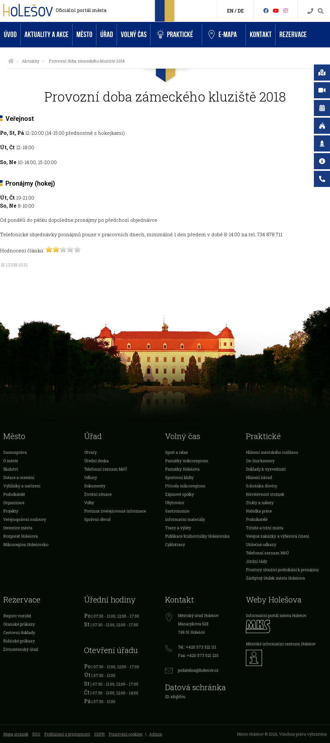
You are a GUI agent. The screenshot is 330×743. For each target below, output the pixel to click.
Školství (10, 469)
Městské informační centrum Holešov (280, 643)
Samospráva (15, 452)
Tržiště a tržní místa (264, 527)
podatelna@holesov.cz (198, 670)
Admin (155, 734)
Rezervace (293, 34)
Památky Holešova (182, 469)
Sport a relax (176, 452)
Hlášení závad (259, 477)
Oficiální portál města (81, 10)
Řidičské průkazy (19, 640)
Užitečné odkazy (261, 544)
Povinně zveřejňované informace (115, 510)
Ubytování (174, 502)
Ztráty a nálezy (260, 502)
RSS (36, 734)
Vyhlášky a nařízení (21, 485)
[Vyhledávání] (321, 11)
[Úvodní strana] (11, 61)
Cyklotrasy (175, 544)
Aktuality (30, 61)
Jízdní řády (256, 561)
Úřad (106, 34)
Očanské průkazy (19, 624)
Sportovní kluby (179, 477)
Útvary (90, 452)
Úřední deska (96, 460)
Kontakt (261, 34)
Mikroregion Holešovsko (25, 544)
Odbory (90, 477)
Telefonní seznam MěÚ (105, 469)
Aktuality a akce (46, 34)
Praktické (175, 35)
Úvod (10, 34)
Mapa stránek (15, 734)
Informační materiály (185, 519)
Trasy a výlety (178, 527)
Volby (89, 502)
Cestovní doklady (19, 632)
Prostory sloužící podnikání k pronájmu (282, 569)
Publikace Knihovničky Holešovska (197, 536)
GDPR (99, 734)
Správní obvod (97, 519)
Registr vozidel (17, 615)
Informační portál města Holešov (276, 615)
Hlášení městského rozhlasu (272, 452)
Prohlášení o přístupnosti (67, 734)
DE (241, 11)
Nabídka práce (259, 510)
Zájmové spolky (179, 494)
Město (84, 34)
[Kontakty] (310, 11)
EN (230, 11)
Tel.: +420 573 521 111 (197, 647)
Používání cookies (125, 734)
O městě (10, 460)
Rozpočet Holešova (20, 536)
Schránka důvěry (261, 485)
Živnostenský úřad (20, 649)
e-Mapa (223, 35)
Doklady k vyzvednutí (266, 469)
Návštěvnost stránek (265, 494)
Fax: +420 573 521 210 (198, 655)
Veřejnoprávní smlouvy (24, 519)
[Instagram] (285, 10)
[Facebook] (266, 10)
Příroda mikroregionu (185, 485)
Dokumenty (94, 485)
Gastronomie (177, 510)
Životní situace (98, 494)
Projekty (10, 510)
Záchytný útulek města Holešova (275, 578)
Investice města (17, 527)
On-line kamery (260, 460)
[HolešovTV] (275, 10)
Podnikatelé (14, 494)
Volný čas (134, 34)
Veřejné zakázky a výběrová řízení (277, 536)
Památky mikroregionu (186, 460)
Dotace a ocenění (18, 477)
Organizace (13, 502)
